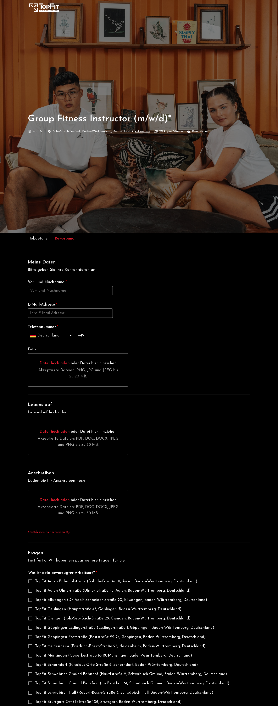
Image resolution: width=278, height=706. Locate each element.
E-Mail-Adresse (43, 305)
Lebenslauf (40, 405)
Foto (32, 349)
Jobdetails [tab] (38, 238)
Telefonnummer (43, 327)
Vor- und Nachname (47, 282)
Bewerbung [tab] (65, 238)
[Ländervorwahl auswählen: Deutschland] (51, 335)
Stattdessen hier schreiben (49, 532)
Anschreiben (41, 473)
